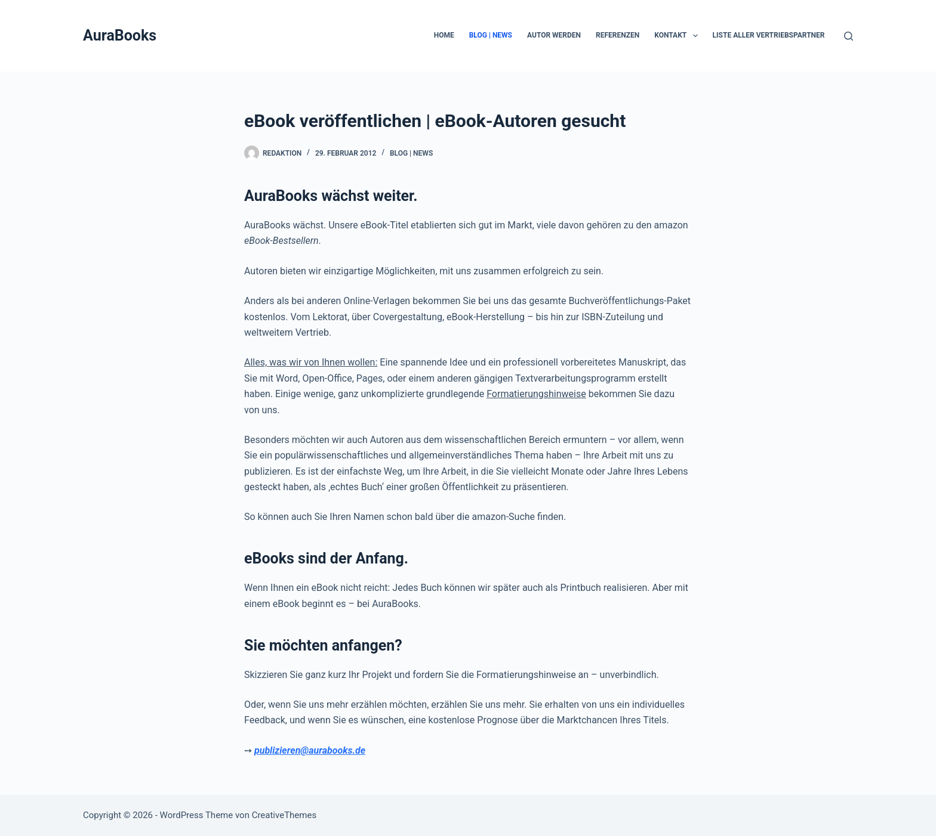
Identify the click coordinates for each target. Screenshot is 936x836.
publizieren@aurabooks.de (309, 750)
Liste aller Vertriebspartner (769, 35)
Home (444, 35)
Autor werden (554, 35)
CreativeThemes (284, 815)
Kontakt (678, 36)
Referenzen (617, 35)
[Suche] (848, 36)
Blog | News (490, 35)
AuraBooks (119, 35)
